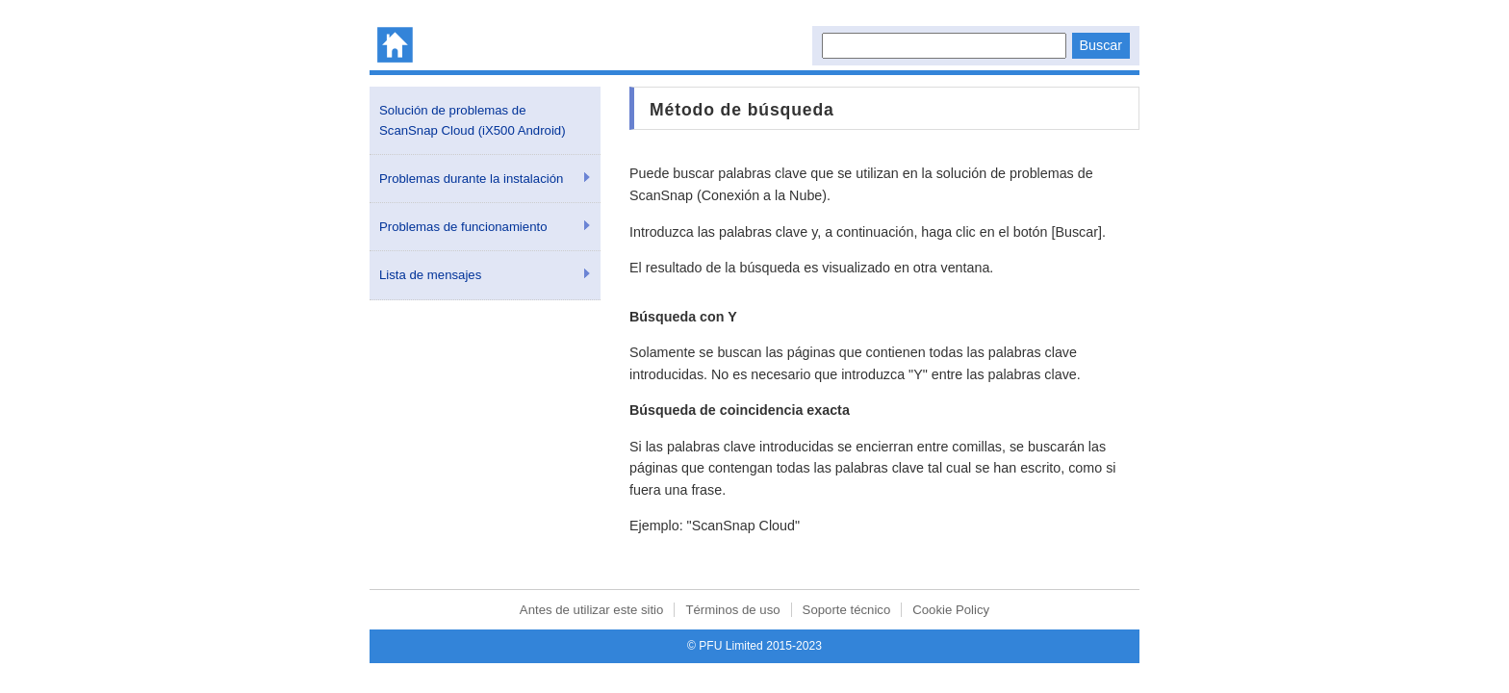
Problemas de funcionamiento (463, 226)
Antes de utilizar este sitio (592, 610)
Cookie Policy (950, 610)
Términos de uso (732, 610)
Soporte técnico (847, 610)
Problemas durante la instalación (471, 178)
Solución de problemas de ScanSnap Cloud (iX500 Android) (472, 120)
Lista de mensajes (430, 275)
